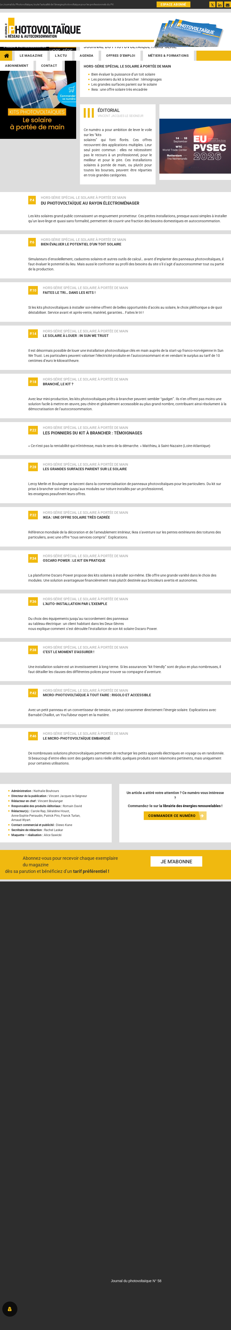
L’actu (61, 55)
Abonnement (16, 66)
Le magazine (31, 55)
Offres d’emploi (120, 55)
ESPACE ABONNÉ (173, 4)
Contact (49, 66)
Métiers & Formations (168, 55)
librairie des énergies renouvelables (192, 806)
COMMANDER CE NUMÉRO (176, 816)
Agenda (87, 55)
